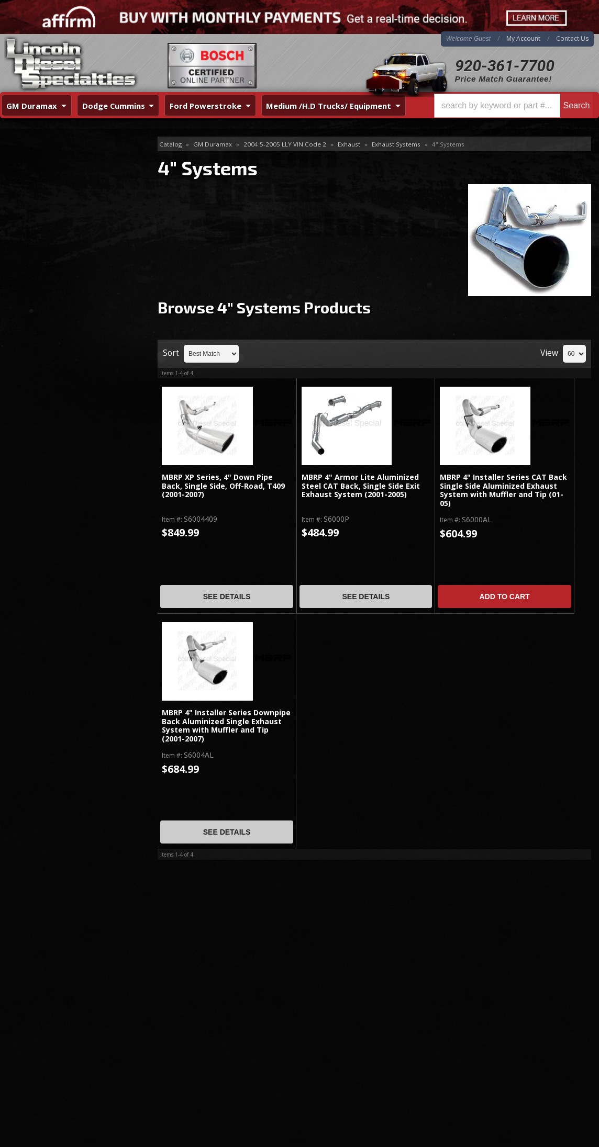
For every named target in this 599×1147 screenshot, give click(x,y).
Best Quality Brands (66, 286)
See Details (227, 596)
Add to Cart (504, 596)
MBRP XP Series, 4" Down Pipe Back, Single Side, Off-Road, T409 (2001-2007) (223, 486)
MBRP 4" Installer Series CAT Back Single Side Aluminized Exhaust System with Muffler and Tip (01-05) (503, 490)
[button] (513, 106)
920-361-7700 (504, 66)
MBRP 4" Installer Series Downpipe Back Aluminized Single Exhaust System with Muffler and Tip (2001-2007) (226, 726)
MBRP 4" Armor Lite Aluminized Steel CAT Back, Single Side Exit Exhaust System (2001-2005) (361, 486)
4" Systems (37, 161)
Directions (56, 1026)
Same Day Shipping (65, 256)
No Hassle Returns (63, 316)
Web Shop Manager (565, 1136)
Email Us (45, 372)
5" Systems (35, 178)
